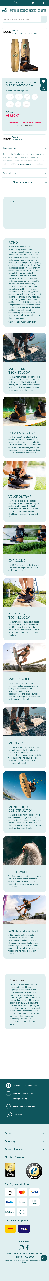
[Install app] (15, 1114)
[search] (21, 19)
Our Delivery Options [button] (16, 1220)
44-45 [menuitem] (9, 104)
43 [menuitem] (35, 97)
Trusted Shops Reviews (17, 182)
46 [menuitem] (18, 104)
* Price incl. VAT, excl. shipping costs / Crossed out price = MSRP (24, 1262)
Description (10, 148)
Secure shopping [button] (24, 1149)
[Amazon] (10, 1192)
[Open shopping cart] (33, 2)
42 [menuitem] (27, 97)
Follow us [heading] (24, 1241)
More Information (27, 125)
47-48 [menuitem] (26, 104)
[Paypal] (10, 1202)
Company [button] (24, 1141)
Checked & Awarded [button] (16, 1157)
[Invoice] (22, 1202)
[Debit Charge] (34, 1202)
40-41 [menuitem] (18, 97)
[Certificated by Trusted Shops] (14, 1171)
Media (11, 201)
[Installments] (10, 1212)
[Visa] (34, 1192)
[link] (21, 1249)
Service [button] (24, 1133)
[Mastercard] (22, 1192)
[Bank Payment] (22, 1212)
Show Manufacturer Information (22, 322)
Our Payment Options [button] (17, 1184)
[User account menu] (43, 2)
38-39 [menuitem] (9, 97)
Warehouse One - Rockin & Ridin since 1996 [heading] (24, 1255)
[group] (24, 1085)
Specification (11, 173)
